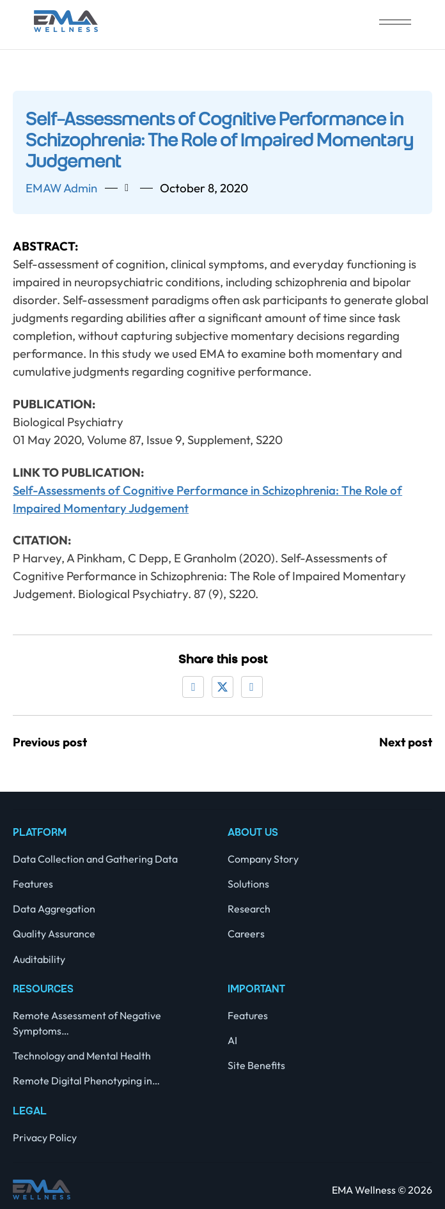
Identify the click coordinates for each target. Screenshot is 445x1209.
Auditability (39, 959)
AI (232, 1040)
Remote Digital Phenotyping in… (86, 1080)
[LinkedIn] (252, 687)
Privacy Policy (45, 1137)
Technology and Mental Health (82, 1055)
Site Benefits (256, 1065)
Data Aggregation (54, 908)
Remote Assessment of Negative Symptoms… (87, 1023)
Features (33, 883)
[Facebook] (193, 687)
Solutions (248, 883)
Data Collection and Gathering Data (95, 858)
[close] (395, 24)
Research (249, 908)
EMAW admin (61, 188)
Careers (246, 933)
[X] (222, 687)
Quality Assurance (54, 933)
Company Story (263, 858)
